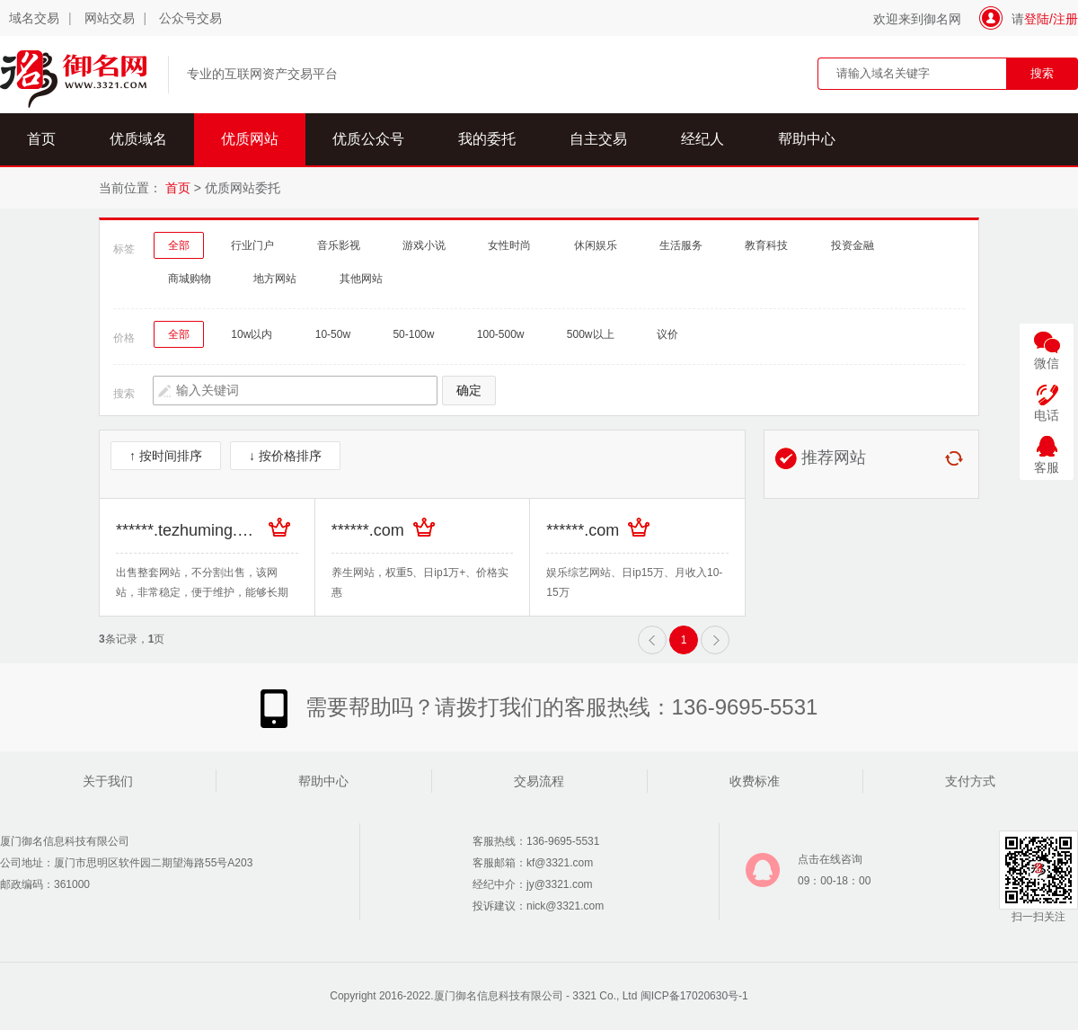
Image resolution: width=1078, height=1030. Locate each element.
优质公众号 (368, 139)
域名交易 (34, 18)
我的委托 (487, 139)
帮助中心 (806, 139)
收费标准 (754, 781)
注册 (1065, 19)
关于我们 (108, 781)
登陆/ (1038, 19)
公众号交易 (190, 18)
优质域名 (138, 139)
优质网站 (249, 139)
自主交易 (598, 139)
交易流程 (539, 781)
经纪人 (702, 139)
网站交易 (109, 18)
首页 (41, 139)
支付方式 (970, 781)
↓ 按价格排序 (285, 455)
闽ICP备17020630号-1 (694, 996)
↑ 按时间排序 (165, 455)
